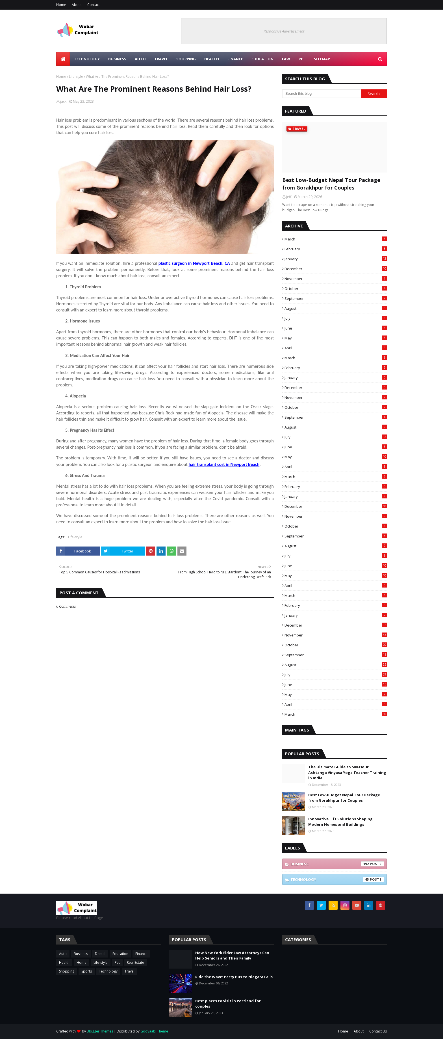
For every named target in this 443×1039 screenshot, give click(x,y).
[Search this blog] (321, 93)
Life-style (76, 76)
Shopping (66, 971)
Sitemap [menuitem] (322, 58)
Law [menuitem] (286, 58)
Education (120, 953)
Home (61, 4)
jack (63, 101)
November (336, 278)
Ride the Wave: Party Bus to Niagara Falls (234, 976)
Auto (63, 953)
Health (64, 962)
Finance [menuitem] (235, 58)
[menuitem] (63, 59)
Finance (141, 953)
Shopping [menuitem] (186, 58)
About (77, 4)
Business (337, 863)
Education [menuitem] (262, 58)
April (336, 347)
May (336, 338)
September (336, 298)
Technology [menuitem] (87, 58)
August (336, 308)
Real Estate (135, 962)
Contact (93, 4)
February (336, 248)
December (336, 268)
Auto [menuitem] (140, 58)
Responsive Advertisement (284, 31)
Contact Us (378, 1031)
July (336, 318)
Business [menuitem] (117, 58)
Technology (337, 879)
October (336, 288)
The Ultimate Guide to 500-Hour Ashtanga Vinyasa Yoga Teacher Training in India (347, 772)
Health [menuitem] (211, 58)
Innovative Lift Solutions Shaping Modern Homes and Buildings (340, 821)
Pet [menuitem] (302, 58)
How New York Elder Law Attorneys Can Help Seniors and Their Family (232, 955)
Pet (117, 962)
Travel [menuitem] (161, 58)
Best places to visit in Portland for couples (228, 1003)
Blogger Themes (100, 1031)
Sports (86, 971)
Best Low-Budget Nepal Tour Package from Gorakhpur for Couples (331, 184)
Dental (100, 953)
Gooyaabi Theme (154, 1031)
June (336, 328)
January (336, 258)
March (336, 239)
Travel (129, 971)
